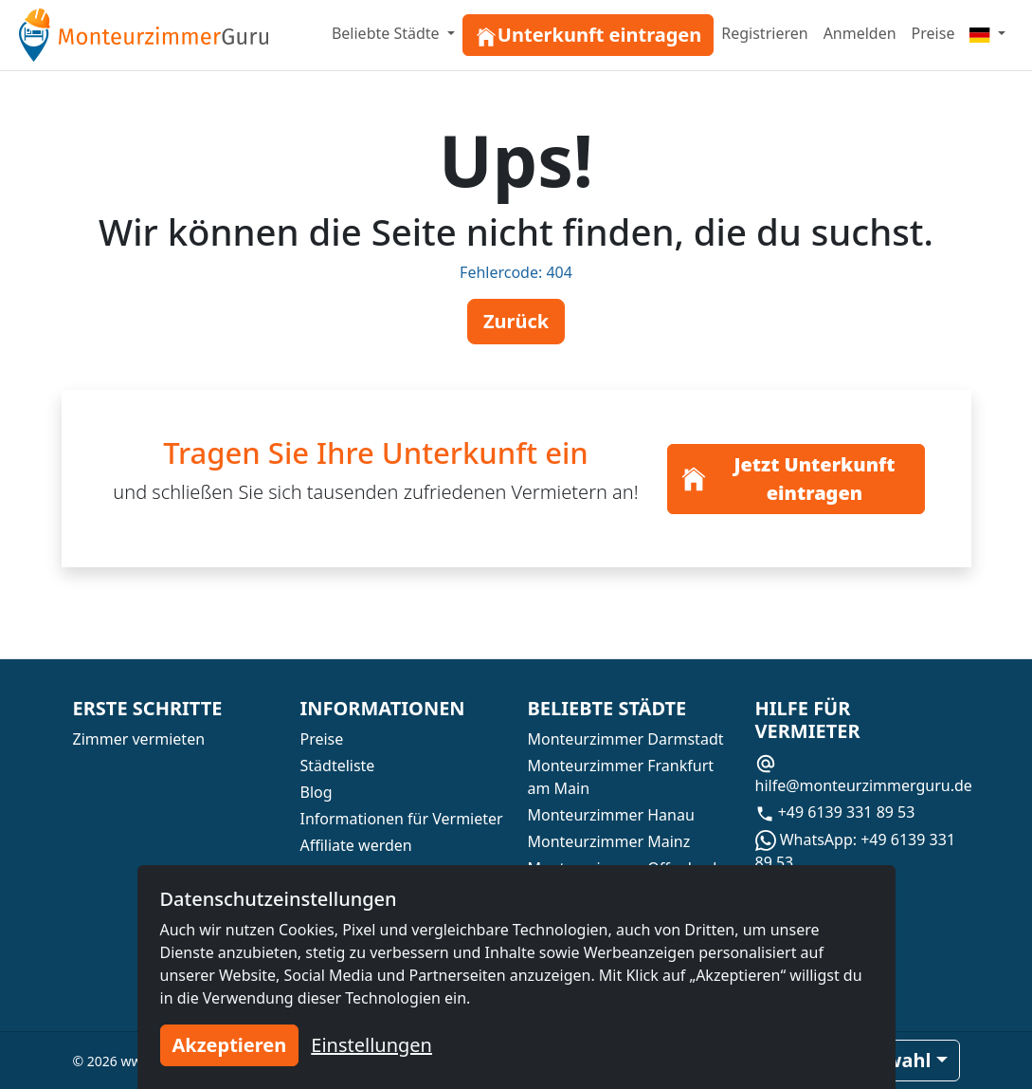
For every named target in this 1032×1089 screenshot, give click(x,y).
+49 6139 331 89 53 (835, 812)
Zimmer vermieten (139, 739)
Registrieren (764, 33)
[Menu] (987, 33)
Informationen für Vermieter (401, 818)
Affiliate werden (356, 845)
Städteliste (337, 765)
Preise (933, 33)
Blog (316, 792)
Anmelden (860, 33)
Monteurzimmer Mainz (609, 841)
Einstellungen (371, 1045)
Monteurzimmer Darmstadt (626, 739)
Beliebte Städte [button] (388, 33)
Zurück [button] (516, 321)
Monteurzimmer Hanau (611, 814)
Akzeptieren (229, 1045)
